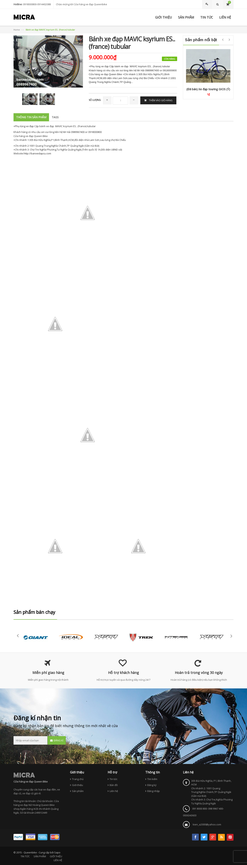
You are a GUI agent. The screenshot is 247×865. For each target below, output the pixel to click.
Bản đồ (114, 785)
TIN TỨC (25, 856)
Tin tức (113, 779)
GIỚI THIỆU (56, 856)
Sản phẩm (78, 791)
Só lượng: (95, 100)
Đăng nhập (153, 791)
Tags (55, 117)
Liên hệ (114, 791)
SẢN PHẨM (40, 856)
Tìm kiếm (152, 779)
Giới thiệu (77, 785)
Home (17, 29)
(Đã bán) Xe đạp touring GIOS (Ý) (208, 89)
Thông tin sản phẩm (31, 117)
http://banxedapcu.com (37, 153)
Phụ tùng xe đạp (24, 126)
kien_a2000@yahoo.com (207, 824)
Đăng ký (151, 785)
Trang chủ (78, 779)
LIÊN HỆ (58, 860)
